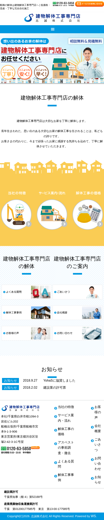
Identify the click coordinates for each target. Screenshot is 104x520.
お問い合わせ (98, 463)
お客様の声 (98, 412)
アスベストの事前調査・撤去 (66, 448)
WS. (94, 516)
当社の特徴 (66, 407)
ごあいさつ (98, 444)
